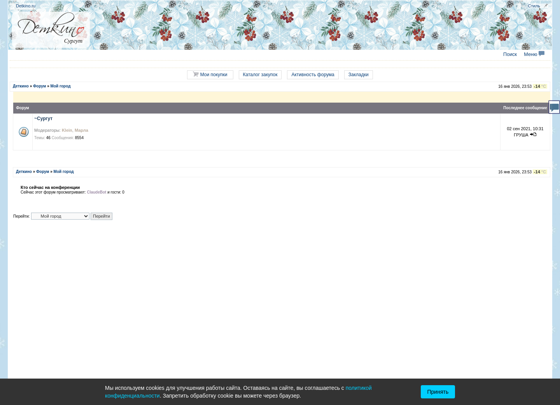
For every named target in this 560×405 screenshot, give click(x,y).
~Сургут (43, 118)
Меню (534, 54)
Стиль (534, 5)
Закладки (358, 74)
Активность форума (312, 74)
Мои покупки (210, 74)
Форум (39, 86)
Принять (438, 392)
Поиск (510, 54)
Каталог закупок (260, 74)
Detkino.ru (25, 5)
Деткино (21, 86)
